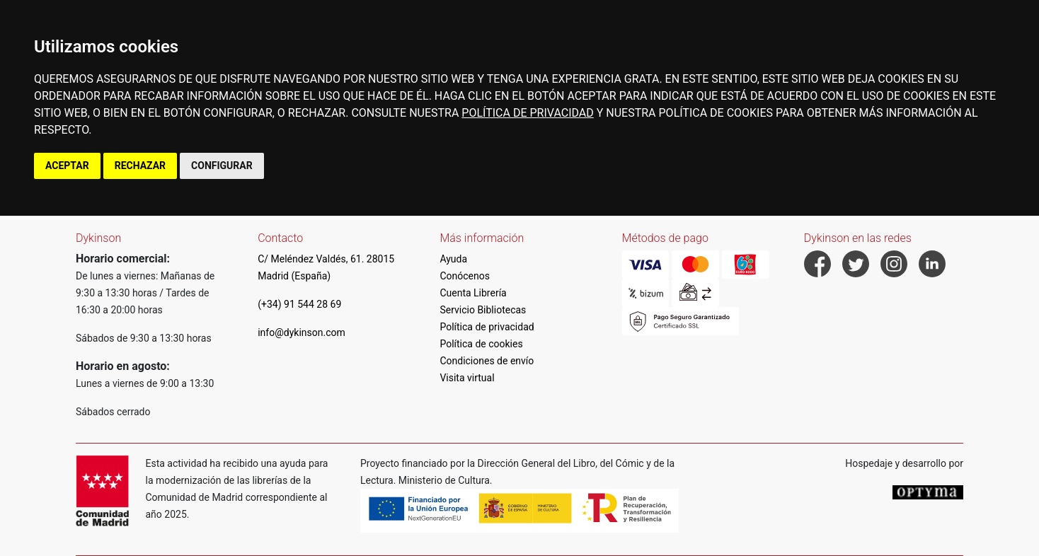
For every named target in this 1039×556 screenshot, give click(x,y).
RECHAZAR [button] (140, 165)
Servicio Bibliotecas (483, 309)
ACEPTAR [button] (67, 165)
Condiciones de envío (487, 360)
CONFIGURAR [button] (222, 165)
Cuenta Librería (473, 293)
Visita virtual (467, 377)
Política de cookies (481, 343)
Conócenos (465, 276)
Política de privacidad (487, 326)
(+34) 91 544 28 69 (299, 304)
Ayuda (453, 259)
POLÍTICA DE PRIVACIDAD (527, 113)
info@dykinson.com (301, 332)
